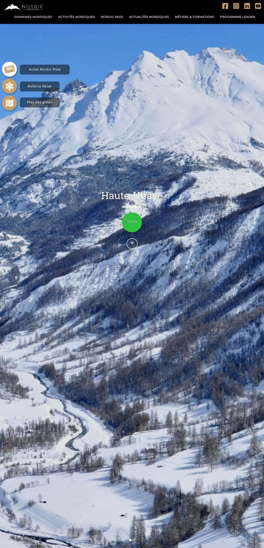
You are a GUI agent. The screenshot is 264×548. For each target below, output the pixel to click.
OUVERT (132, 221)
